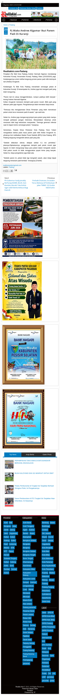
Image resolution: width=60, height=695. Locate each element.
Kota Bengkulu (47, 548)
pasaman (26, 663)
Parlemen (45, 666)
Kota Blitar (46, 555)
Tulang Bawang (28, 650)
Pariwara (45, 663)
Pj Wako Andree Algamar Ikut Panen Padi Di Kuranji (32, 32)
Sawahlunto (46, 598)
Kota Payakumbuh (48, 566)
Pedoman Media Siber (27, 8)
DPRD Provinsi (47, 630)
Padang (11, 167)
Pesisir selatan (28, 615)
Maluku (6, 548)
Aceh (6, 523)
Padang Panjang (48, 587)
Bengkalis (26, 544)
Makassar (45, 576)
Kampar (26, 582)
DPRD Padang (47, 623)
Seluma (26, 625)
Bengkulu (7, 526)
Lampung (12, 544)
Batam (32, 533)
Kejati (44, 648)
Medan (51, 580)
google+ (53, 5)
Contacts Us (13, 8)
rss (56, 5)
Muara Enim (27, 600)
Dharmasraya (28, 562)
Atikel (44, 613)
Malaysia (45, 652)
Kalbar (6, 537)
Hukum (44, 634)
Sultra (6, 566)
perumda (45, 681)
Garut (44, 540)
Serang (32, 625)
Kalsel (12, 537)
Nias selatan (27, 604)
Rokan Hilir (27, 618)
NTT (5, 551)
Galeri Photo (47, 455)
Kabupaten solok (29, 579)
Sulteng (13, 562)
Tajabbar (26, 636)
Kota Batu (45, 551)
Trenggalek (27, 647)
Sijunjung (31, 629)
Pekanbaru (46, 591)
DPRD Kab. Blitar (48, 620)
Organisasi (46, 659)
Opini (52, 656)
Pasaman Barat (28, 611)
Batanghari (27, 537)
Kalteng (6, 540)
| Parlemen (21, 20)
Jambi (6, 530)
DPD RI (50, 613)
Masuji (31, 589)
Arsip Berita (30, 455)
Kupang (45, 573)
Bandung (45, 523)
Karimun (33, 582)
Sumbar (7, 569)
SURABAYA (46, 594)
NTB (12, 548)
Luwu (25, 589)
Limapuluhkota (28, 586)
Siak (24, 629)
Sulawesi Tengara (10, 558)
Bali (10, 523)
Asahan (31, 530)
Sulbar (6, 562)
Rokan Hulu (27, 622)
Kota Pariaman (47, 562)
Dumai (50, 537)
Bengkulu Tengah (29, 555)
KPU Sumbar (47, 645)
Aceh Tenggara (28, 526)
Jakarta (50, 540)
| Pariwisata (46, 20)
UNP (44, 677)
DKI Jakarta (46, 533)
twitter (46, 5)
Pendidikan (46, 670)
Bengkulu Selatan (29, 551)
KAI (43, 641)
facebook (50, 5)
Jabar (14, 526)
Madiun (52, 573)
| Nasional (9, 20)
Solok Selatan (28, 632)
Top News (12, 455)
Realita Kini (20, 687)
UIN (53, 673)
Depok (44, 537)
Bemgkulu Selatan (29, 540)
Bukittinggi (46, 526)
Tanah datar (27, 640)
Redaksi (40, 8)
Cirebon (45, 530)
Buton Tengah (28, 558)
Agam (25, 530)
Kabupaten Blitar (29, 569)
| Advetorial (33, 20)
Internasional (46, 638)
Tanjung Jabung (28, 643)
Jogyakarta (13, 533)
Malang (44, 580)
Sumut (6, 573)
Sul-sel (6, 555)
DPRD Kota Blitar (48, 616)
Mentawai (26, 593)
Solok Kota (46, 601)
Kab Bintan (27, 566)
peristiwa (50, 677)
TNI (49, 673)
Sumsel (14, 569)
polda (52, 681)
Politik (44, 673)
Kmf (49, 648)
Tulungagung (27, 660)
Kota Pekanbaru (48, 569)
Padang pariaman (29, 607)
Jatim (6, 533)
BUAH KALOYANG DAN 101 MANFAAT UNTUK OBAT (34, 473)
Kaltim (13, 540)
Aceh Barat (27, 523)
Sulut (12, 566)
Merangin (26, 597)
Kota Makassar (47, 558)
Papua (11, 551)
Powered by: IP (30, 692)
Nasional (45, 656)
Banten (25, 533)
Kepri (6, 544)
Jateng (12, 530)
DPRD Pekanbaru (48, 627)
